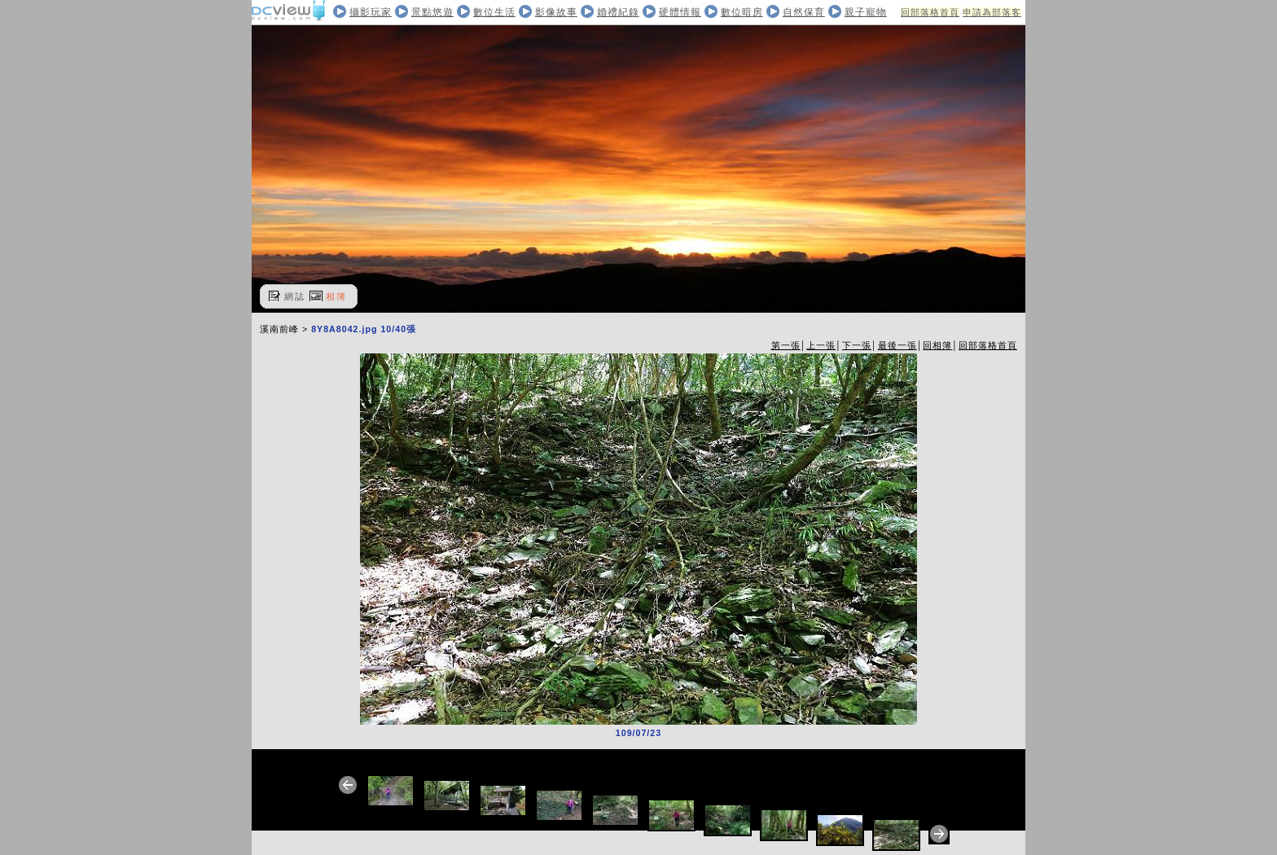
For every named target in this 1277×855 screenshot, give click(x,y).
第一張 (786, 345)
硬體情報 (680, 12)
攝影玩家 (370, 12)
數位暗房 (742, 12)
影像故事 (556, 12)
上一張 (821, 345)
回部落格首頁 (930, 12)
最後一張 (897, 345)
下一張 (856, 345)
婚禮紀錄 (618, 12)
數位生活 (494, 12)
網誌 (294, 296)
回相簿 (937, 345)
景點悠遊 (432, 12)
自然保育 (804, 12)
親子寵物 (866, 12)
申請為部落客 (992, 12)
